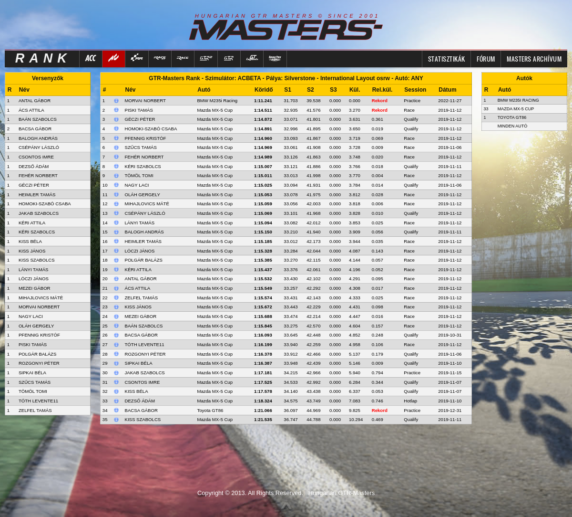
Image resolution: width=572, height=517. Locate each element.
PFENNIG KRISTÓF (39, 335)
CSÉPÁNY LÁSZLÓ (39, 147)
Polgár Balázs (144, 260)
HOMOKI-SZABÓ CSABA (45, 203)
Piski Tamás (139, 110)
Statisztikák (446, 58)
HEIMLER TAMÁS (37, 194)
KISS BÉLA (30, 241)
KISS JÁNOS (32, 250)
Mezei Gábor (141, 316)
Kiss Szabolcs (143, 419)
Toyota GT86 (210, 410)
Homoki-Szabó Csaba (151, 128)
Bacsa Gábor (141, 335)
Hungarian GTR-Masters (341, 492)
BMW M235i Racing (217, 100)
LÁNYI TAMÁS (34, 269)
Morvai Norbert (145, 100)
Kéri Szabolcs (143, 166)
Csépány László (145, 213)
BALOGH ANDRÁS (38, 138)
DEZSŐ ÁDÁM (34, 166)
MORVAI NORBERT (39, 306)
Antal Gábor (141, 278)
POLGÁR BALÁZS (37, 354)
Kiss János (138, 306)
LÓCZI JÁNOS (34, 278)
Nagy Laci (137, 185)
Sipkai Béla (139, 363)
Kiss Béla (136, 391)
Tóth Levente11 (144, 344)
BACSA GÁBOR (35, 128)
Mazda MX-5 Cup (215, 110)
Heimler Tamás (143, 241)
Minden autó (513, 126)
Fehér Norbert (144, 156)
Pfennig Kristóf (145, 138)
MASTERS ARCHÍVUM (534, 58)
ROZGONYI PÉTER (39, 363)
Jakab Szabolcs (145, 372)
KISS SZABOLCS (37, 260)
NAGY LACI (31, 316)
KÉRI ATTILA (32, 222)
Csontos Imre (142, 382)
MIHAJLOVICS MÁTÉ (41, 297)
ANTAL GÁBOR (35, 100)
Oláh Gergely (142, 194)
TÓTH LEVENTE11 (38, 400)
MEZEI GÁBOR (35, 288)
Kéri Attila (138, 269)
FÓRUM (486, 58)
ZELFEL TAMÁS (35, 410)
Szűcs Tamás (141, 147)
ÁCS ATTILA (31, 110)
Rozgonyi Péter (145, 354)
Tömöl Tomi (139, 175)
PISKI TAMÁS (33, 344)
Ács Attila (138, 288)
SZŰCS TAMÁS (35, 382)
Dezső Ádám (140, 400)
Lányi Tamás (140, 222)
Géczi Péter (140, 119)
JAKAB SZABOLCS (39, 213)
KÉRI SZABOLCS (37, 231)
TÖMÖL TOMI (33, 391)
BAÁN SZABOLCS (38, 119)
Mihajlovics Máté (147, 203)
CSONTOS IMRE (36, 156)
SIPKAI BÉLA (32, 372)
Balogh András (144, 231)
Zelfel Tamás (141, 297)
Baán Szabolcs (144, 325)
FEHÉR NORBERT (38, 175)
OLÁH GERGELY (36, 325)
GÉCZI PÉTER (34, 185)
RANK (43, 58)
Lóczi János (140, 250)
